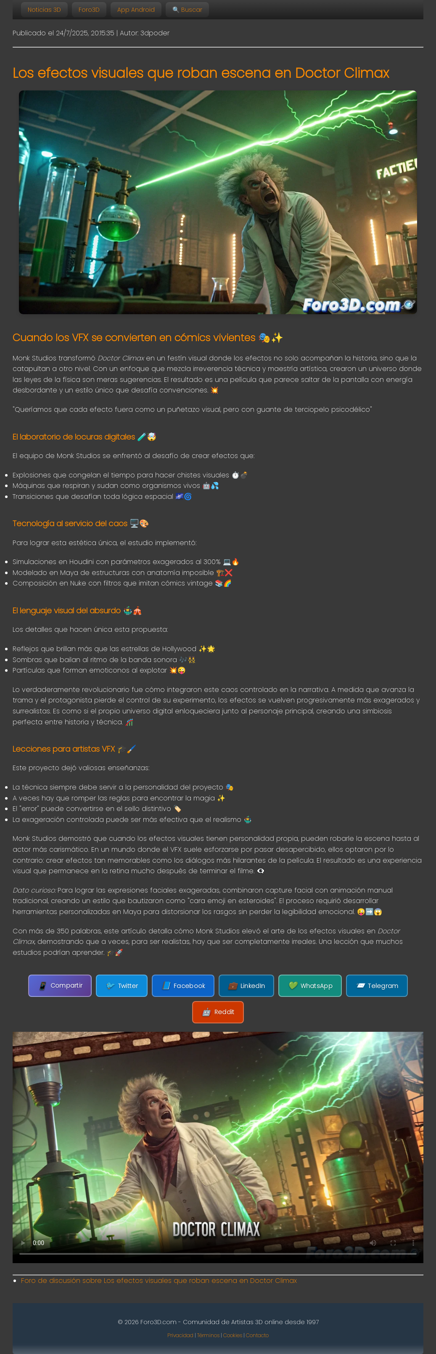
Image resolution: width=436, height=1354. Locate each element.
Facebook (183, 986)
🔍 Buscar (187, 9)
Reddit (217, 1012)
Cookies (232, 1335)
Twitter (121, 986)
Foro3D (89, 9)
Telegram (377, 986)
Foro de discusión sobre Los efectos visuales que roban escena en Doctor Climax (159, 1280)
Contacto (257, 1335)
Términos (208, 1335)
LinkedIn (246, 986)
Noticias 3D (44, 9)
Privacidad (180, 1335)
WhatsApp (310, 986)
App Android (136, 9)
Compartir (59, 985)
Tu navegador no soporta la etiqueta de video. (218, 1147)
